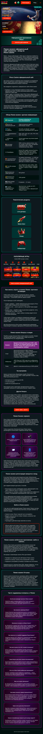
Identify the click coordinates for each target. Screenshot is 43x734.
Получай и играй (7, 31)
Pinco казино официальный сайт (21, 283)
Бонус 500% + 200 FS (21, 409)
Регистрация (25, 2)
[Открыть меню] (40, 2)
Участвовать (6, 18)
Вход (35, 2)
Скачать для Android (21, 42)
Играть (8, 269)
